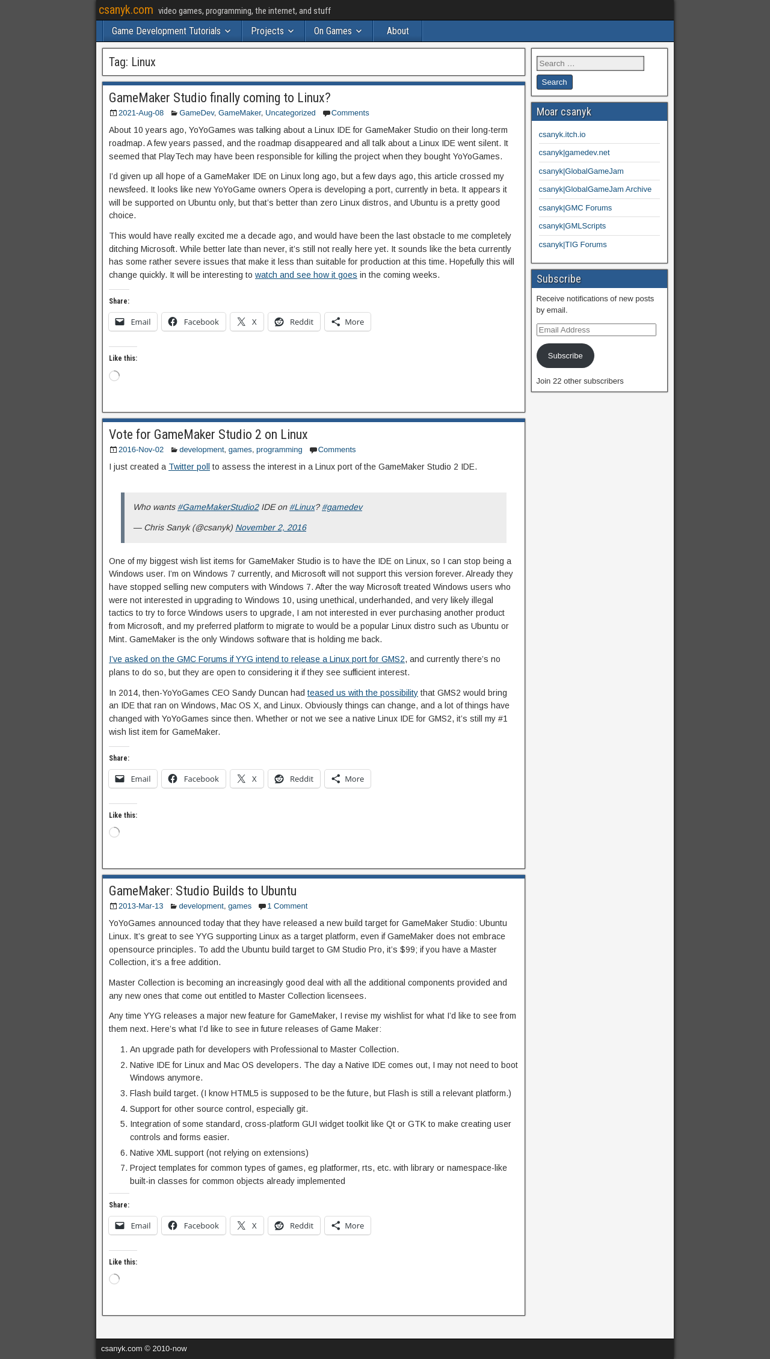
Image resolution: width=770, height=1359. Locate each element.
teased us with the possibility (362, 693)
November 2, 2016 (270, 527)
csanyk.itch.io (562, 134)
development (201, 449)
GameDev (196, 112)
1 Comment (287, 905)
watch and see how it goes (306, 275)
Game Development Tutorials (166, 31)
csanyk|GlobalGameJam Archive (595, 189)
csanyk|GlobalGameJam (581, 171)
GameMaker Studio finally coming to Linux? (220, 97)
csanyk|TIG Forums (573, 244)
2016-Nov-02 (141, 449)
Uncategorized (290, 112)
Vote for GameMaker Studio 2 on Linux (208, 434)
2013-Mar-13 (141, 905)
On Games (333, 31)
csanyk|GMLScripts (572, 225)
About (398, 31)
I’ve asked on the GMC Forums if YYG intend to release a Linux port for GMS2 (257, 659)
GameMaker (239, 112)
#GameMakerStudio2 (218, 507)
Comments (350, 112)
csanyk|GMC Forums (575, 207)
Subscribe (565, 355)
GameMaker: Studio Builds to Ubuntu (203, 890)
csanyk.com (126, 9)
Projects (267, 31)
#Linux (302, 507)
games (240, 449)
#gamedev (342, 507)
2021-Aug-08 (141, 112)
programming (279, 449)
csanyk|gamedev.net (574, 152)
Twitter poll (189, 466)
